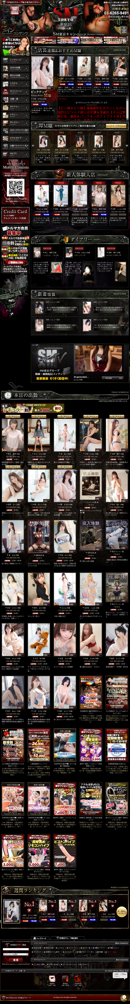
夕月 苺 (38, 658)
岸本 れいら (65, 79)
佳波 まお (64, 658)
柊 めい (64, 454)
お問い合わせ (53, 964)
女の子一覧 (86, 948)
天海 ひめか (119, 79)
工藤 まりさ (79, 209)
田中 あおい (12, 711)
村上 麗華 (101, 79)
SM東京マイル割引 (52, 952)
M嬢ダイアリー (100, 948)
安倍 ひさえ (12, 608)
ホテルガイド (69, 952)
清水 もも (107, 914)
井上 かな (38, 454)
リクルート (85, 964)
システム (61, 948)
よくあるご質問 (39, 964)
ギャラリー (37, 952)
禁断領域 (39, 555)
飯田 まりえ (116, 658)
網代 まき (38, 608)
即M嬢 (100, 952)
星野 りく (83, 79)
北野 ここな (117, 209)
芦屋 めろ (64, 555)
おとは (40, 209)
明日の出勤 (50, 948)
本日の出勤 (37, 948)
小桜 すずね (37, 99)
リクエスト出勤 (90, 502)
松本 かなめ (90, 658)
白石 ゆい (116, 504)
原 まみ (12, 555)
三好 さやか (38, 711)
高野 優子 (115, 150)
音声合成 (91, 553)
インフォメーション (70, 964)
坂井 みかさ (12, 658)
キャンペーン (73, 948)
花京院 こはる (90, 608)
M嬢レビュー (114, 948)
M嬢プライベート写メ (86, 952)
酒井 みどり (60, 209)
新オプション (117, 551)
